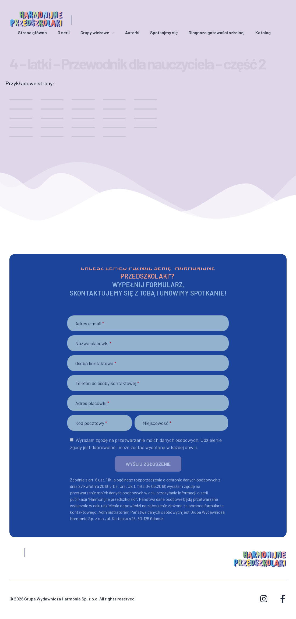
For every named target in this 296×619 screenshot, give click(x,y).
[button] (148, 468)
